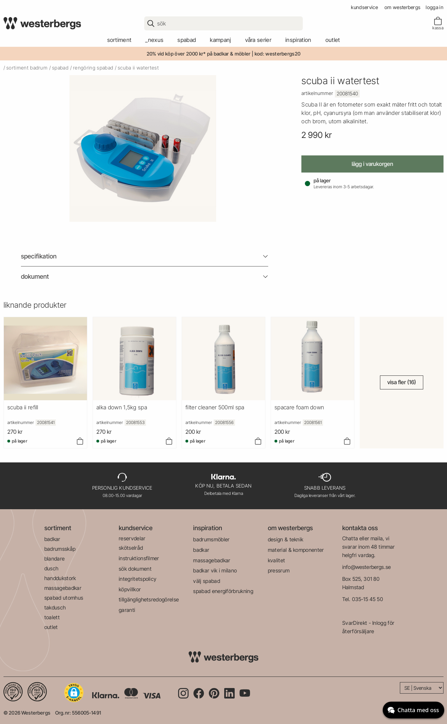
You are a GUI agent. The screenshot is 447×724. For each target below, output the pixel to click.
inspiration (207, 528)
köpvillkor (130, 589)
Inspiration (298, 39)
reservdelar (132, 538)
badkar (52, 539)
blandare (54, 558)
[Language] (422, 688)
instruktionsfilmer (139, 558)
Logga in (435, 7)
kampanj (220, 39)
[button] (73, 692)
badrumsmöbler (211, 539)
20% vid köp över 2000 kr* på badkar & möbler (199, 54)
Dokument (35, 276)
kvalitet (276, 560)
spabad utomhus (63, 597)
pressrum (279, 570)
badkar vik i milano (215, 570)
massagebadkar (62, 588)
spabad (186, 39)
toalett (52, 617)
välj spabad (206, 581)
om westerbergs (402, 7)
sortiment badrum (26, 68)
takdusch (55, 607)
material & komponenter (296, 550)
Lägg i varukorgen (372, 163)
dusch (51, 568)
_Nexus (154, 39)
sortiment (119, 39)
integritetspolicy (137, 579)
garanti (127, 610)
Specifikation (39, 256)
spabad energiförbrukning (223, 591)
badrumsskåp (60, 549)
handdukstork (60, 578)
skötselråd (131, 547)
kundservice (364, 7)
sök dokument (135, 568)
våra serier (258, 39)
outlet (332, 39)
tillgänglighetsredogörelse (149, 599)
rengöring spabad (93, 68)
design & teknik (285, 539)
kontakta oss (360, 528)
